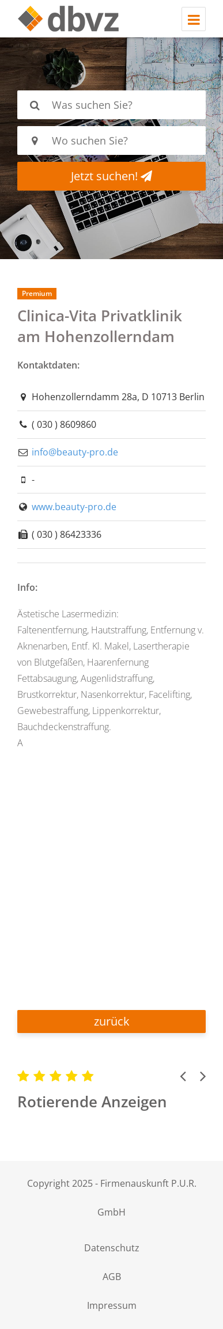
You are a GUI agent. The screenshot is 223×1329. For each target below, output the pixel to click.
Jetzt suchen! (111, 176)
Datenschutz (111, 1247)
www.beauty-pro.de (74, 506)
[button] (182, 1075)
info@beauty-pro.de (75, 452)
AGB (112, 1276)
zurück (112, 1021)
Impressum (112, 1305)
